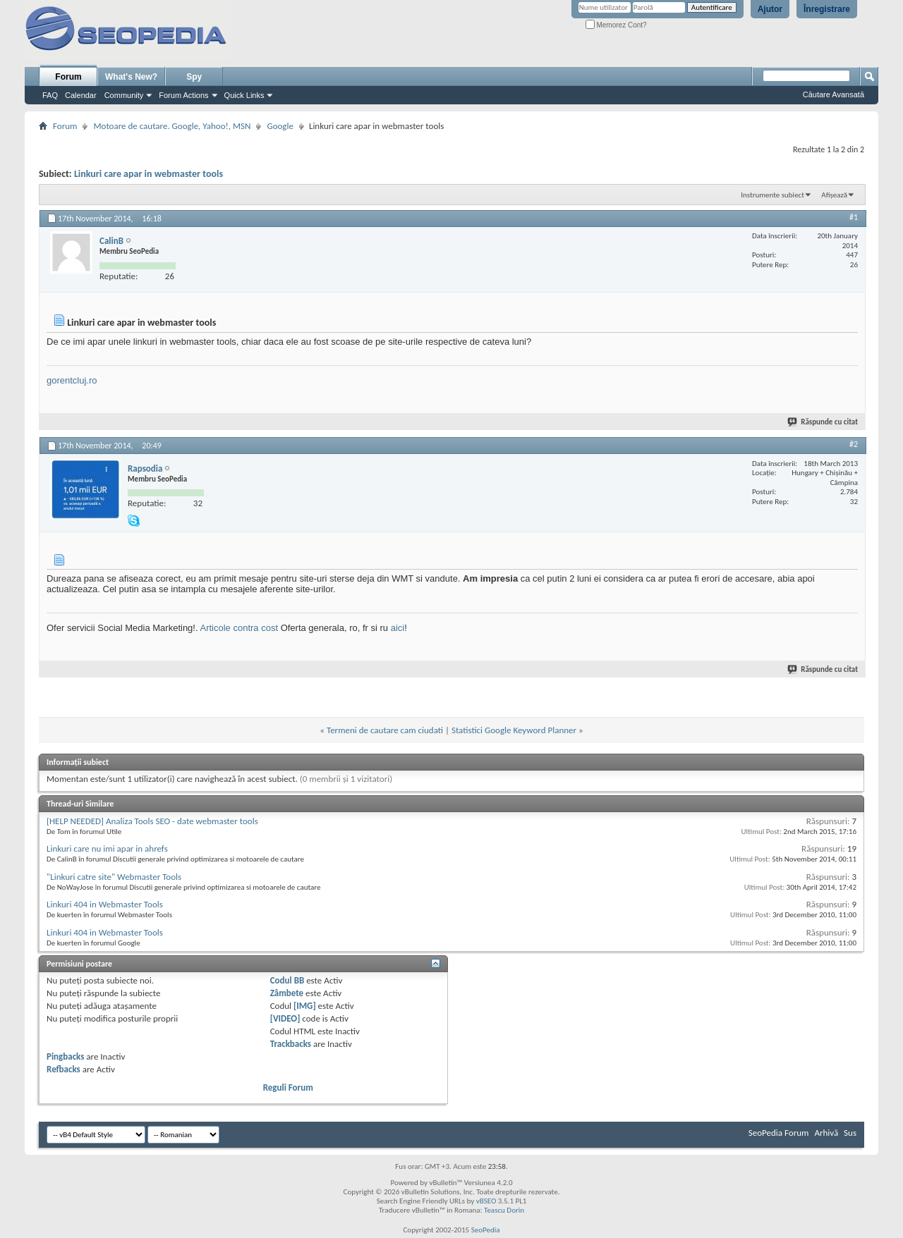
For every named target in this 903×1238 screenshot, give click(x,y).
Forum (68, 77)
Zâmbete (286, 993)
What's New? (131, 77)
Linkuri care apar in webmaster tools (148, 174)
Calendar (81, 95)
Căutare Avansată (833, 94)
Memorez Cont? (616, 25)
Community (124, 95)
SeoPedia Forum (779, 1132)
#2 (853, 444)
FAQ (50, 95)
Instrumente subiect (772, 195)
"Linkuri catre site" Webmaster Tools (114, 876)
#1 (853, 217)
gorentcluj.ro (72, 380)
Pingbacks (65, 1056)
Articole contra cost (239, 628)
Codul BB (287, 980)
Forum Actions (183, 95)
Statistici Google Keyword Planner (514, 730)
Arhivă (826, 1132)
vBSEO (486, 1201)
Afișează (834, 195)
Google (280, 126)
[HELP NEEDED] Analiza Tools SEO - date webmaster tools (152, 821)
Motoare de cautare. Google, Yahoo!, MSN (171, 126)
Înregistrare (827, 9)
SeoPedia (485, 1229)
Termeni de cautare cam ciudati (385, 730)
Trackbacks (290, 1043)
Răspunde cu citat (823, 422)
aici (398, 628)
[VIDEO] (285, 1018)
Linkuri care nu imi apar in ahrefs (107, 848)
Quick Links (244, 95)
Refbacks (63, 1069)
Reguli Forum (288, 1087)
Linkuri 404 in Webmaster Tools (105, 904)
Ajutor (770, 9)
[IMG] (304, 1005)
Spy (194, 77)
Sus (850, 1132)
